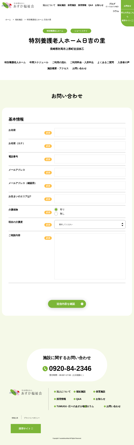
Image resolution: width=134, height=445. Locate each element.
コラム (116, 11)
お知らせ (99, 5)
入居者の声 (123, 62)
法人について (49, 5)
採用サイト (127, 16)
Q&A (90, 5)
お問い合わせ (79, 68)
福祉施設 (61, 5)
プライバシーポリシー (32, 418)
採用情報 (82, 5)
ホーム (8, 20)
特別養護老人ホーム (15, 62)
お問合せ (127, 6)
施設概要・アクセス (58, 68)
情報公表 (15, 418)
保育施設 (72, 5)
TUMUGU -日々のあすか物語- (68, 406)
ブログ (112, 5)
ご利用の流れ (59, 62)
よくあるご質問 (105, 62)
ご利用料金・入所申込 (82, 62)
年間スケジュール (38, 62)
